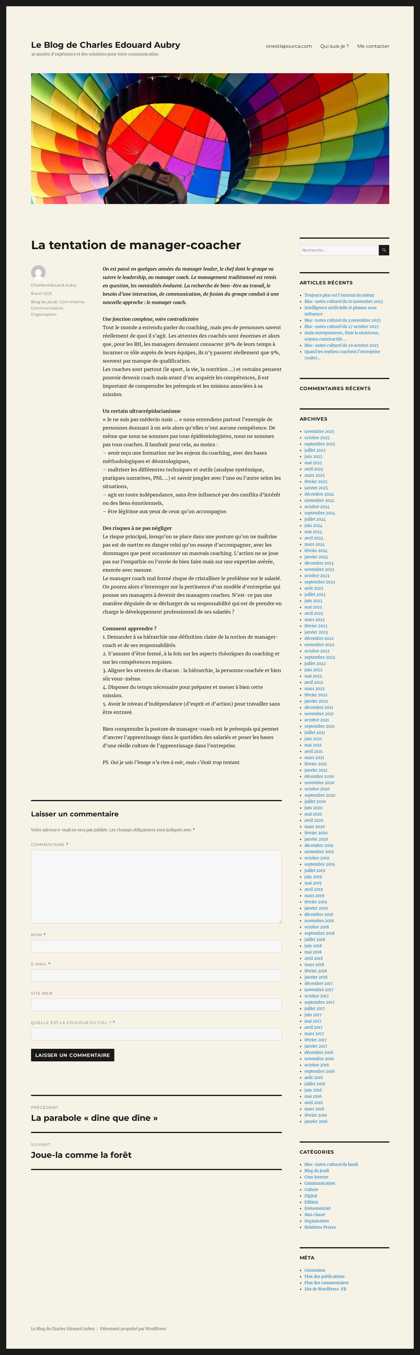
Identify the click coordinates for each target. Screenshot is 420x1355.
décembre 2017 (318, 983)
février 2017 (315, 1040)
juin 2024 (313, 525)
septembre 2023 (319, 582)
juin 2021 (313, 738)
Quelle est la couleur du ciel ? (73, 1022)
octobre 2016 (316, 1065)
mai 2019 (313, 883)
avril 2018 (313, 958)
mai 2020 (313, 814)
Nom (38, 934)
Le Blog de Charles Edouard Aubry (105, 45)
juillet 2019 (314, 870)
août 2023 (313, 588)
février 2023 (315, 626)
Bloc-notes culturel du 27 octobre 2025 (341, 326)
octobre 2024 (317, 506)
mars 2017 (314, 1033)
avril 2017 (313, 1027)
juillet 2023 (314, 594)
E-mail (41, 964)
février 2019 (315, 902)
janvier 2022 (316, 701)
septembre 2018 (319, 933)
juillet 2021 (314, 732)
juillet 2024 (315, 519)
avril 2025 (313, 469)
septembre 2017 (319, 1002)
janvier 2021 (315, 770)
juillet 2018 (314, 939)
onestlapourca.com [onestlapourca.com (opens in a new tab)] (289, 46)
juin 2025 (313, 456)
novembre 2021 (319, 713)
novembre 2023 (319, 569)
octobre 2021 (316, 720)
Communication (47, 308)
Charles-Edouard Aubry (54, 285)
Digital (310, 1195)
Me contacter (373, 46)
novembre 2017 (319, 989)
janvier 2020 (316, 839)
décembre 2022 (319, 638)
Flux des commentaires (326, 1282)
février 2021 (315, 764)
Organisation (44, 314)
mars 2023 (314, 619)
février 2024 (315, 550)
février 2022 (315, 695)
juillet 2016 (314, 1083)
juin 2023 (313, 600)
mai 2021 (312, 745)
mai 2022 (313, 676)
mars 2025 (314, 475)
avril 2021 (313, 751)
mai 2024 (313, 531)
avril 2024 (313, 538)
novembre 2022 (319, 644)
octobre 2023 (316, 575)
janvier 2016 (316, 1121)
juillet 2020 (315, 801)
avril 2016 (313, 1102)
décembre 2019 (318, 845)
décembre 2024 (319, 494)
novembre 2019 (319, 851)
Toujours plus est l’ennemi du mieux (339, 295)
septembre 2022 (319, 657)
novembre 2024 (319, 500)
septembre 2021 (319, 726)
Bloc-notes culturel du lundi (331, 1164)
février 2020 (315, 833)
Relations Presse (320, 1227)
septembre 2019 (319, 864)
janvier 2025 (316, 488)
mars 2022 (314, 688)
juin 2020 (313, 807)
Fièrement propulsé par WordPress (133, 1328)
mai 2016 (313, 1096)
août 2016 (313, 1077)
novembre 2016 (319, 1058)
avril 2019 (313, 889)
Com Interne (71, 301)
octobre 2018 (316, 927)
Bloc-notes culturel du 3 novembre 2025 (342, 320)
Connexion (314, 1270)
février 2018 (315, 971)
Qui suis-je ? (334, 46)
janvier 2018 (315, 977)
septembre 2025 (319, 444)
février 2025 (315, 481)
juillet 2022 (315, 663)
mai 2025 (313, 462)
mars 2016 (314, 1109)
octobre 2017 (316, 996)
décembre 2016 (318, 1052)
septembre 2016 (319, 1071)
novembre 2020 (319, 782)
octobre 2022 (317, 651)
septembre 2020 (319, 795)
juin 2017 (313, 1014)
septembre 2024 (319, 513)
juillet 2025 (315, 450)
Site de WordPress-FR (325, 1289)
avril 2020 (313, 820)
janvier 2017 (315, 1046)
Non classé (314, 1214)
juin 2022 (313, 669)
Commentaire (50, 844)
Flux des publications (324, 1276)
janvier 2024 (316, 557)
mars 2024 (314, 544)
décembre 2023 (318, 563)
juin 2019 (313, 876)
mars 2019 (314, 895)
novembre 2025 (319, 431)
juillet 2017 (314, 1008)
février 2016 (315, 1115)
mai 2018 (312, 952)
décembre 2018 (318, 914)
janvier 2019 (316, 908)
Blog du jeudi (44, 301)
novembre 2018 (319, 920)
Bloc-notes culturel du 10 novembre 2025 (343, 301)
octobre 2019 (316, 858)
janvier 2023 (316, 632)
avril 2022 (313, 682)
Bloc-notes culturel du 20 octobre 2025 (341, 345)
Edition (311, 1202)
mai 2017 (312, 1021)
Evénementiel (317, 1208)
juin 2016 (313, 1090)
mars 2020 (314, 826)
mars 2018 (314, 964)
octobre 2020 (317, 789)
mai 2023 (313, 607)
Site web (42, 993)
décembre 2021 (318, 707)
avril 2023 (313, 613)
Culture (311, 1189)
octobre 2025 (317, 437)
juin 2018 (313, 945)
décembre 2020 (319, 776)
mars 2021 (314, 757)
